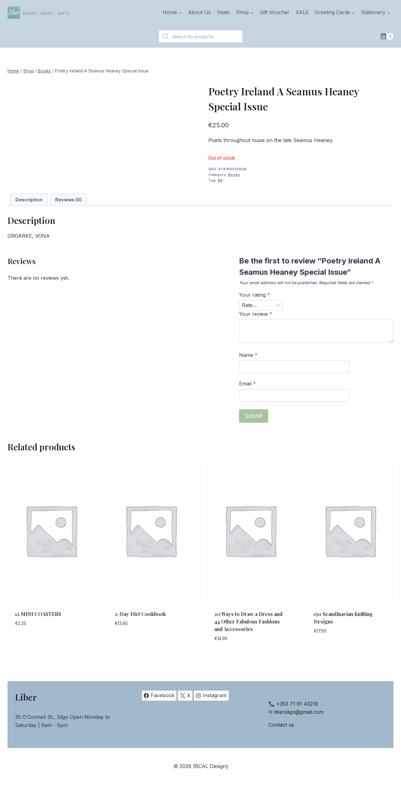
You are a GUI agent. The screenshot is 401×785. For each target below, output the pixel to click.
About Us (199, 12)
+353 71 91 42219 (297, 704)
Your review (255, 314)
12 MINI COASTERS (38, 614)
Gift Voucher (274, 12)
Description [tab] (29, 199)
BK (220, 180)
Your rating (254, 295)
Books (234, 174)
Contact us (281, 725)
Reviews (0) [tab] (68, 199)
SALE (302, 12)
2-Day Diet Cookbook (140, 614)
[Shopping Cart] (386, 36)
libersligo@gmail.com (299, 712)
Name (248, 355)
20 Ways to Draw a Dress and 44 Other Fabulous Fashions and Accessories (248, 621)
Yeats (223, 12)
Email (247, 383)
